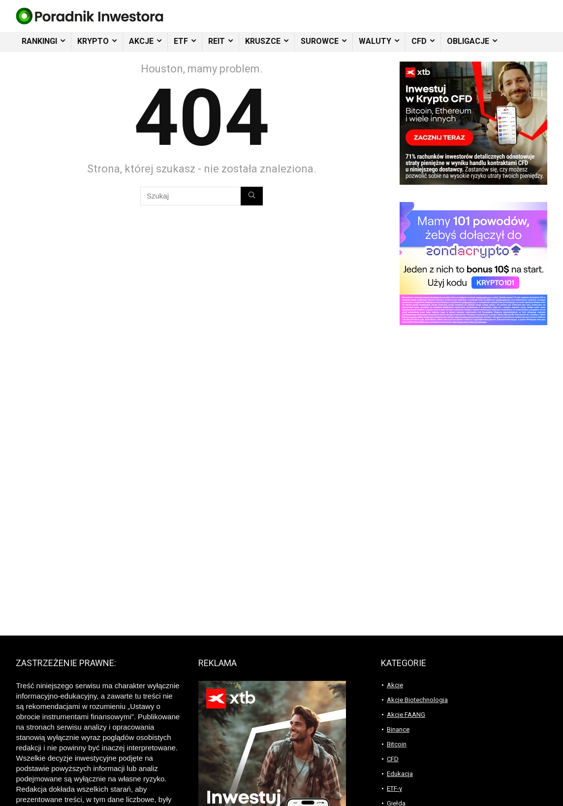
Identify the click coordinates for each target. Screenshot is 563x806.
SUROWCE (320, 41)
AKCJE (141, 41)
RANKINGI (39, 41)
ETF (181, 41)
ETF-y (394, 788)
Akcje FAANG (406, 714)
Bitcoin (397, 744)
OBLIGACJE (468, 41)
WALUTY (375, 41)
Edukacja (400, 773)
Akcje (395, 685)
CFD (419, 41)
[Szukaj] (252, 196)
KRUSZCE (263, 41)
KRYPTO (93, 41)
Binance (398, 729)
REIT (216, 41)
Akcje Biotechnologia (417, 700)
